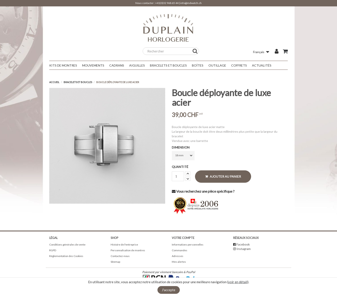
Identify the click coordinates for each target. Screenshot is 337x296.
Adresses (177, 256)
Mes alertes (179, 261)
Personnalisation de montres (128, 250)
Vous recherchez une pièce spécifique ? (203, 191)
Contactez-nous (120, 256)
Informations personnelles (187, 244)
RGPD (52, 250)
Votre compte (183, 238)
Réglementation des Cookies (66, 256)
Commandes (179, 250)
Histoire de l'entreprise (124, 244)
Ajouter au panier (223, 176)
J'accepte (168, 290)
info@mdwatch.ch (191, 3)
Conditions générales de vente (67, 244)
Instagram (244, 249)
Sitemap (115, 261)
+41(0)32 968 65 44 (166, 3)
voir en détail (237, 282)
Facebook (243, 244)
